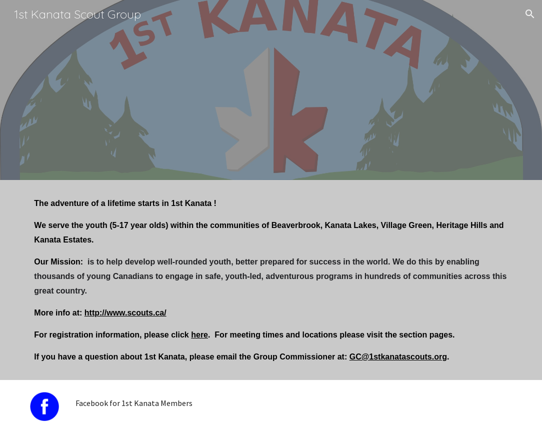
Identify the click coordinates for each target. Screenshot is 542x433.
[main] (271, 280)
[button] (530, 14)
